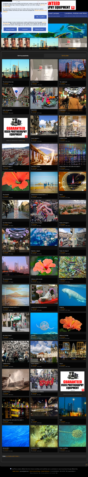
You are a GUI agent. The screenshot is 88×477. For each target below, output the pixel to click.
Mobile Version (16, 471)
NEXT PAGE (15, 456)
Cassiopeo (6, 83)
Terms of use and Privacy (34, 471)
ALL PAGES (9, 456)
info (24, 140)
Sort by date (65, 55)
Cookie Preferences (45, 471)
